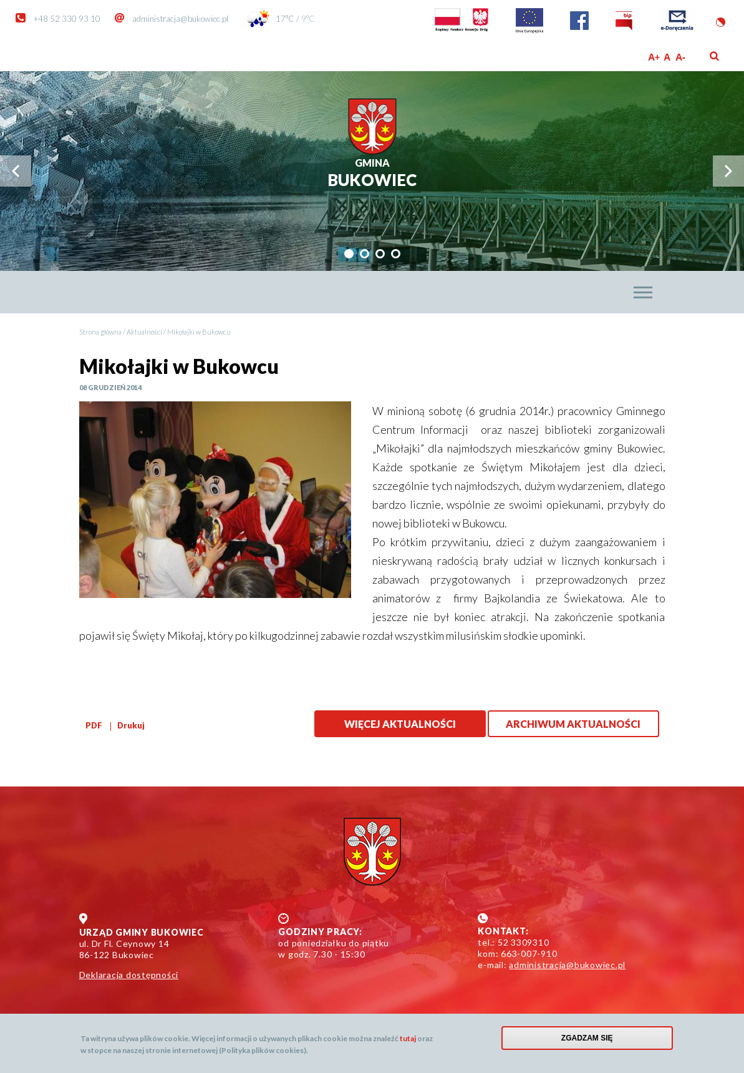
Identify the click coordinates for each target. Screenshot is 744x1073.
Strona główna (100, 332)
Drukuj (131, 725)
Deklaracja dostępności (129, 974)
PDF (93, 725)
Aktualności (144, 332)
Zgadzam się (587, 1038)
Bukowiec (372, 173)
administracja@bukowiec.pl (180, 19)
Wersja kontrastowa (720, 22)
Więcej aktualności (400, 724)
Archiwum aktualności (573, 724)
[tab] (349, 253)
